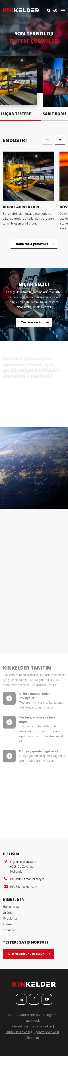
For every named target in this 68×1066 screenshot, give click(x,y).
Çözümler (9, 940)
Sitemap (32, 1047)
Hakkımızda (11, 917)
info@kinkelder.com (23, 897)
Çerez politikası (46, 1042)
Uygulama (10, 928)
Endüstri (8, 934)
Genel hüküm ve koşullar (32, 1036)
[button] (60, 140)
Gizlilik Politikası (17, 1042)
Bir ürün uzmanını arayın (27, 889)
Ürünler (8, 922)
